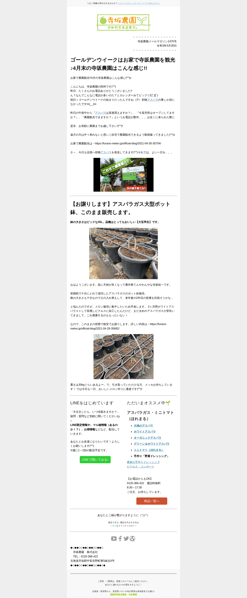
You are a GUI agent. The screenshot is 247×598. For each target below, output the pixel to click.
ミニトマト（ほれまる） (149, 449)
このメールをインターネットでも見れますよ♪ (139, 3)
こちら (113, 526)
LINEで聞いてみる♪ (95, 459)
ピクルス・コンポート (140, 466)
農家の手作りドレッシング (143, 462)
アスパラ (152, 99)
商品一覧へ (152, 501)
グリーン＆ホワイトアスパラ (151, 443)
